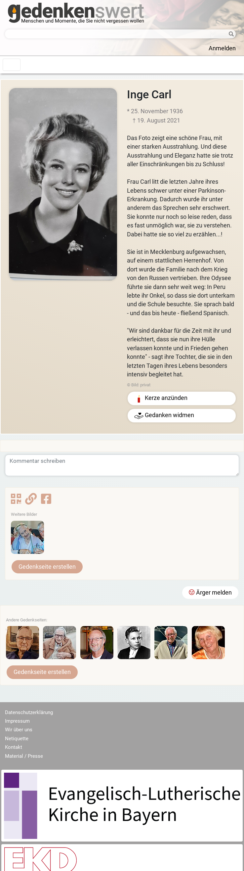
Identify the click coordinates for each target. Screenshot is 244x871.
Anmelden (222, 48)
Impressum (17, 721)
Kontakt (13, 747)
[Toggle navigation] (11, 65)
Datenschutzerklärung (29, 712)
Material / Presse (24, 756)
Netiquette (16, 739)
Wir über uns (18, 730)
